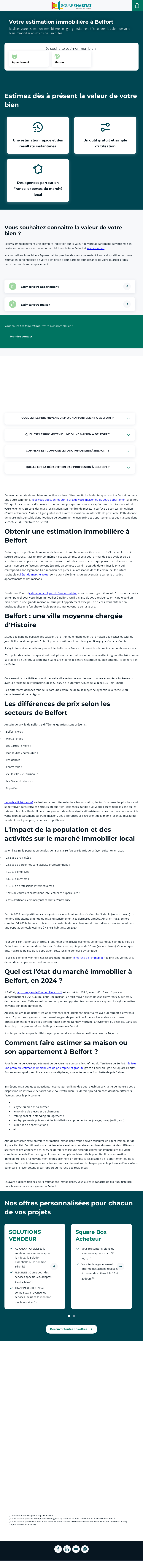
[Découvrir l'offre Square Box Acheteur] (120, 1266)
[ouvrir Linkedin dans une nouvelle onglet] (67, 1549)
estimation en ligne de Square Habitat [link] (53, 593)
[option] (29, 59)
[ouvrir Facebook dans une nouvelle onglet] (58, 1549)
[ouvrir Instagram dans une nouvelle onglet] (85, 1549)
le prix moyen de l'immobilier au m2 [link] (39, 992)
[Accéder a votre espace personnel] (137, 5)
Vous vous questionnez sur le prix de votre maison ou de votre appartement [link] (78, 499)
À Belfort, (10, 992)
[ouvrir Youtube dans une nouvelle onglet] (76, 1549)
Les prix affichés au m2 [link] (18, 802)
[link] (71, 1329)
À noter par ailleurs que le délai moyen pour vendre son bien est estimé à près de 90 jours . (61, 1033)
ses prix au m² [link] (95, 248)
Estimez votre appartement (40, 286)
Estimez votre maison (35, 304)
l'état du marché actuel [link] (34, 574)
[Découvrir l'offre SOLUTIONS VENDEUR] (54, 1266)
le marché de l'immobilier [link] (89, 957)
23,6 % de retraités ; (16, 857)
